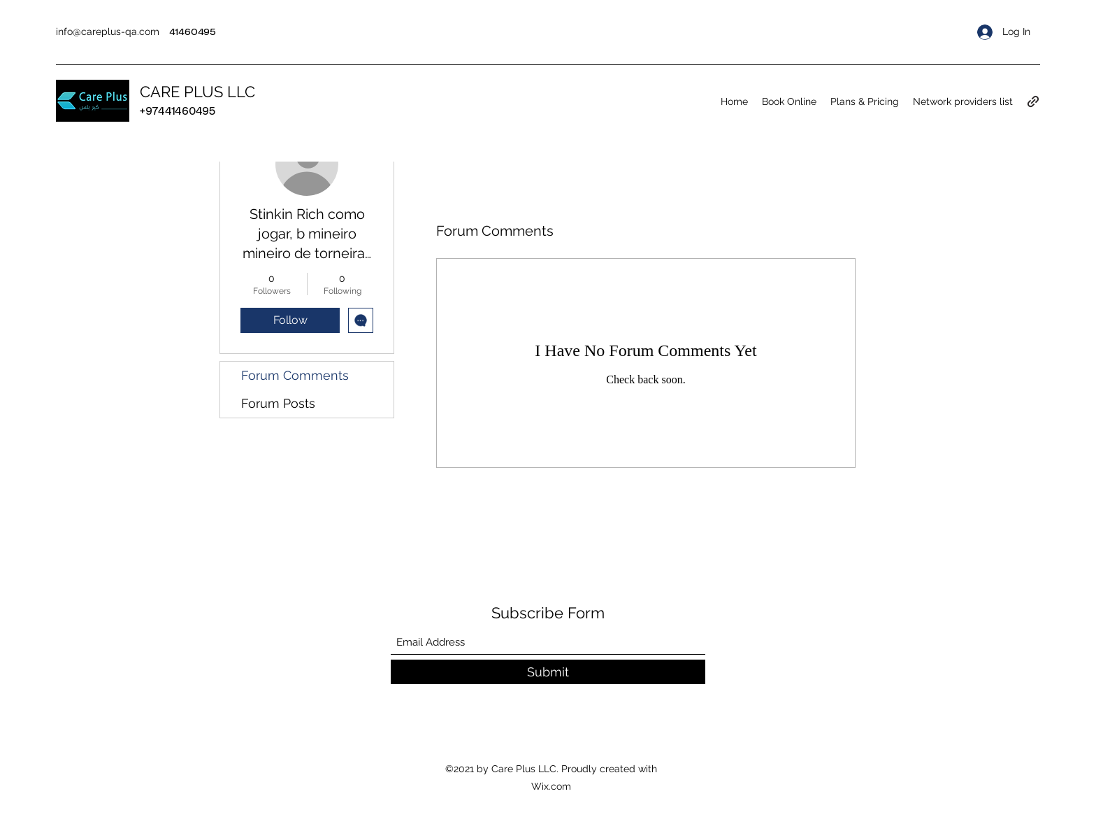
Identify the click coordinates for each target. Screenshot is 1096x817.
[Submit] (548, 672)
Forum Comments (295, 375)
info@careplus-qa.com (107, 31)
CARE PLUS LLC (197, 92)
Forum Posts (278, 403)
